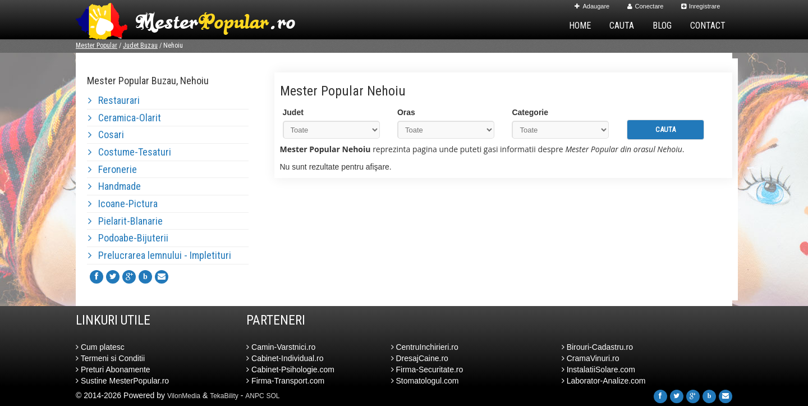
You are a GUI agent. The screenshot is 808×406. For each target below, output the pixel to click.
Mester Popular (96, 45)
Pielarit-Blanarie (125, 221)
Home (580, 25)
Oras (406, 112)
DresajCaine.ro (419, 358)
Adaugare (592, 6)
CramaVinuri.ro (590, 358)
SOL (273, 396)
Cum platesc (100, 347)
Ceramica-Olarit (124, 118)
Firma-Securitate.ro (427, 369)
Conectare (645, 6)
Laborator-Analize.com (604, 380)
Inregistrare (700, 6)
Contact (708, 25)
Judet (293, 112)
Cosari (106, 134)
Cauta (621, 25)
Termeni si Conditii (110, 358)
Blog (662, 25)
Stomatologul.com (425, 380)
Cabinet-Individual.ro (284, 358)
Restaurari (114, 100)
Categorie (530, 112)
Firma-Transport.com (285, 380)
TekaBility (224, 396)
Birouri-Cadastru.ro (597, 347)
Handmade (114, 186)
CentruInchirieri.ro (424, 347)
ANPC (254, 396)
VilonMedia (183, 396)
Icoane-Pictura (123, 203)
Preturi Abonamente (113, 369)
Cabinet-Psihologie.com (290, 369)
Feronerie (112, 169)
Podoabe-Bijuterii (128, 238)
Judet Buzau (140, 45)
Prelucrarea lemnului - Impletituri (159, 255)
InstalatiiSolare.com (598, 369)
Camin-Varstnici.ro (280, 347)
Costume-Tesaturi (129, 152)
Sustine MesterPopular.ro (122, 380)
